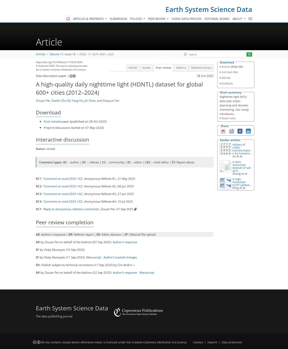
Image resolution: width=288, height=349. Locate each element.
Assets (146, 67)
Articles (41, 54)
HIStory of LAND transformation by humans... (242, 149)
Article (133, 67)
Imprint (212, 342)
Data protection (232, 342)
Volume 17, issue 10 (62, 54)
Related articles (201, 67)
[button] (185, 54)
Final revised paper (56, 121)
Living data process (186, 19)
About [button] (237, 19)
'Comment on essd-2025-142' (63, 179)
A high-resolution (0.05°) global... (242, 182)
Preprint (49, 128)
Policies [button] (136, 19)
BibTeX (226, 78)
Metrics (181, 67)
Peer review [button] (157, 19)
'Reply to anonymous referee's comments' (71, 209)
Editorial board (217, 19)
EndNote (227, 83)
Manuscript (93, 257)
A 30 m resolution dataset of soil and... (241, 166)
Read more (229, 118)
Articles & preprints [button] (88, 19)
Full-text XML (230, 72)
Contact (198, 342)
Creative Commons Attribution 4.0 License (159, 342)
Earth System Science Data (208, 9)
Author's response (125, 242)
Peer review (163, 67)
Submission (118, 19)
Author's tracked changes (120, 257)
